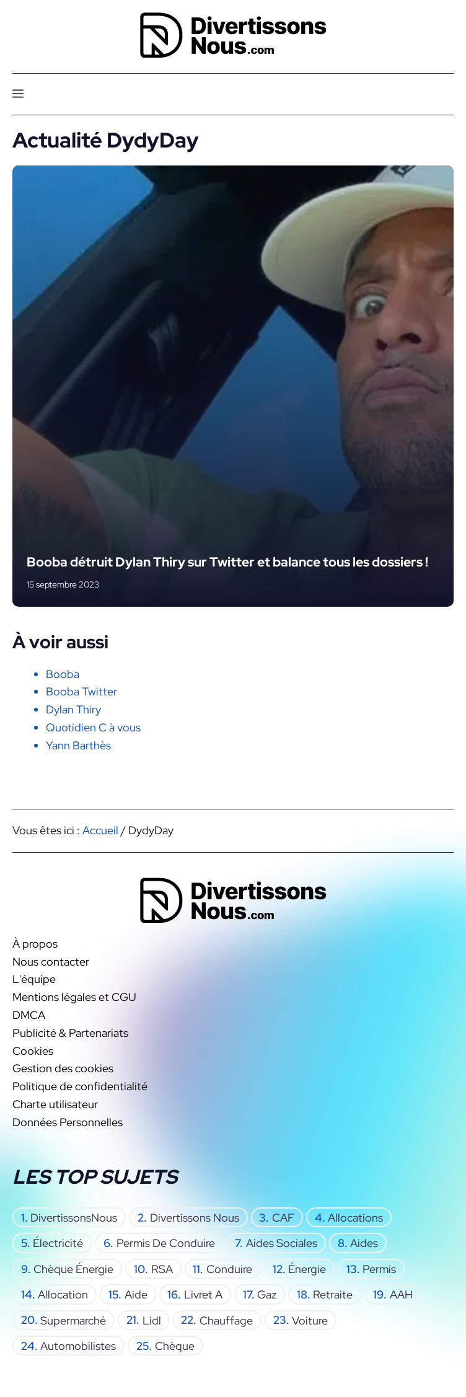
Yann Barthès (78, 745)
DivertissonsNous (73, 1217)
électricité (58, 1243)
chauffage (226, 1320)
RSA (162, 1268)
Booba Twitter (81, 691)
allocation (63, 1294)
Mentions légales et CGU (74, 997)
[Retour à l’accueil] (233, 34)
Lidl (152, 1320)
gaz (266, 1294)
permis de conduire (165, 1243)
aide (136, 1294)
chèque (175, 1345)
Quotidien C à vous (93, 727)
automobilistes (78, 1345)
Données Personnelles (67, 1121)
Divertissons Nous (194, 1217)
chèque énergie (73, 1268)
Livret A (203, 1294)
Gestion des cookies (62, 1068)
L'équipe (34, 979)
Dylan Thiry (73, 709)
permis (379, 1268)
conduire (229, 1268)
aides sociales (281, 1243)
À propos (35, 943)
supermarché (73, 1320)
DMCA (28, 1015)
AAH (401, 1294)
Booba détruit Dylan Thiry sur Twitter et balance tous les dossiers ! (227, 561)
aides (364, 1243)
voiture (310, 1320)
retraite (333, 1294)
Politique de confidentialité (79, 1086)
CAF (283, 1217)
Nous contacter (50, 961)
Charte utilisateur (55, 1103)
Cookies (32, 1050)
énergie (307, 1268)
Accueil (100, 830)
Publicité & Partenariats (70, 1032)
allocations (355, 1217)
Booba (62, 674)
